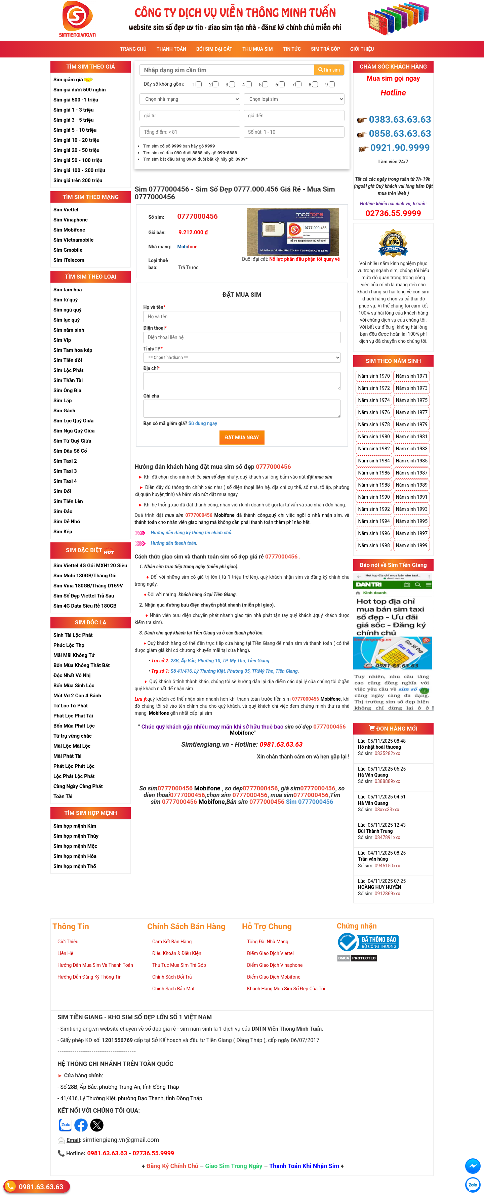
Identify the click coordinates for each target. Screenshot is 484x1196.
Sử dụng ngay (202, 423)
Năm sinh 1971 (412, 376)
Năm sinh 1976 (374, 412)
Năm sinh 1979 (412, 424)
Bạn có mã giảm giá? (180, 423)
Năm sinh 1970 (374, 376)
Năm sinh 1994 (374, 521)
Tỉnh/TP (152, 349)
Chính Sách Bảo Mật (173, 988)
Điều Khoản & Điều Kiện (176, 953)
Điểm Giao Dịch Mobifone (273, 977)
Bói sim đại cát (214, 49)
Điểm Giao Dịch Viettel (270, 953)
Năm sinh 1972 (374, 388)
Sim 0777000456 (309, 801)
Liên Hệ (65, 953)
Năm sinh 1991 (412, 497)
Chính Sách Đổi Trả (172, 977)
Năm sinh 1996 (374, 533)
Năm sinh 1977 (412, 412)
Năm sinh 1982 (374, 448)
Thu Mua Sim (257, 49)
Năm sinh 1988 (374, 485)
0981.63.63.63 (41, 1186)
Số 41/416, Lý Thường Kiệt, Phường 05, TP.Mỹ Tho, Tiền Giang (234, 671)
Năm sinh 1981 (412, 436)
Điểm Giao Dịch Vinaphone (274, 965)
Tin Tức (292, 49)
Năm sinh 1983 (412, 448)
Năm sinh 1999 (412, 545)
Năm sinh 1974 (374, 400)
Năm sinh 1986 (374, 473)
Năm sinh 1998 (374, 545)
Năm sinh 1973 (412, 388)
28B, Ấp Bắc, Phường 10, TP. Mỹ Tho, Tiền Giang (220, 660)
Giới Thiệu (362, 49)
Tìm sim (329, 70)
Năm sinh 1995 (412, 521)
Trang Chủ (133, 49)
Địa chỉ (151, 368)
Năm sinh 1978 (374, 424)
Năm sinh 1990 (374, 497)
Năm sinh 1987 (412, 473)
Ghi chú (151, 396)
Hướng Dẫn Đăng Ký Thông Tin (89, 977)
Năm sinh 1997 (412, 533)
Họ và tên (154, 307)
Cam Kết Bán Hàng (172, 941)
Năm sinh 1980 (374, 436)
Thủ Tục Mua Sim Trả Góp (179, 965)
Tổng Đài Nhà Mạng (267, 941)
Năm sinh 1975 (412, 400)
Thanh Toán (171, 49)
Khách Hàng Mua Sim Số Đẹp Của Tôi (286, 988)
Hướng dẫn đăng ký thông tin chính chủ (191, 532)
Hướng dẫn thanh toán (173, 543)
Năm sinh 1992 (374, 509)
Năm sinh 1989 (412, 485)
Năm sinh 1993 (412, 509)
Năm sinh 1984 (374, 460)
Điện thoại (155, 328)
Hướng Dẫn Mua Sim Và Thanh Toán (95, 965)
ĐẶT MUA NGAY (242, 437)
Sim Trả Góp (325, 49)
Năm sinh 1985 (412, 460)
